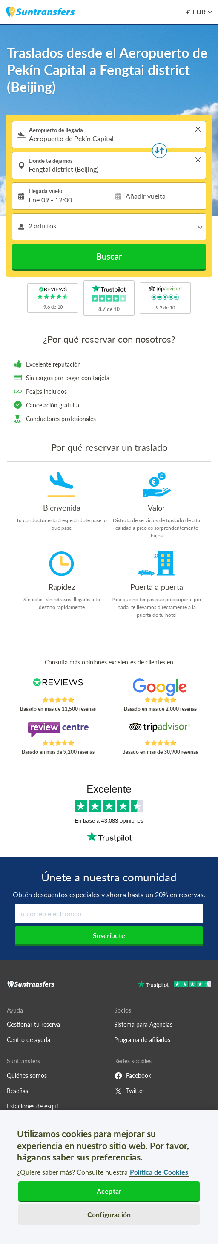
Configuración (109, 1214)
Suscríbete (109, 935)
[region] (109, 1177)
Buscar (109, 256)
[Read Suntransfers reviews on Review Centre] (58, 730)
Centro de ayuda (28, 1039)
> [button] (198, 129)
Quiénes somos (27, 1075)
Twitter (129, 1091)
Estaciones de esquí (32, 1106)
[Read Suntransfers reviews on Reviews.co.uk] (58, 687)
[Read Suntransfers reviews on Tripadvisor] (160, 730)
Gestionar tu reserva (33, 1024)
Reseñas (17, 1090)
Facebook (132, 1075)
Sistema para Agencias (143, 1024)
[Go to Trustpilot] (174, 985)
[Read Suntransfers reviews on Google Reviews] (160, 687)
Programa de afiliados (142, 1039)
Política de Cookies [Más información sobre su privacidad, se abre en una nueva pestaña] (159, 1172)
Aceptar (109, 1191)
